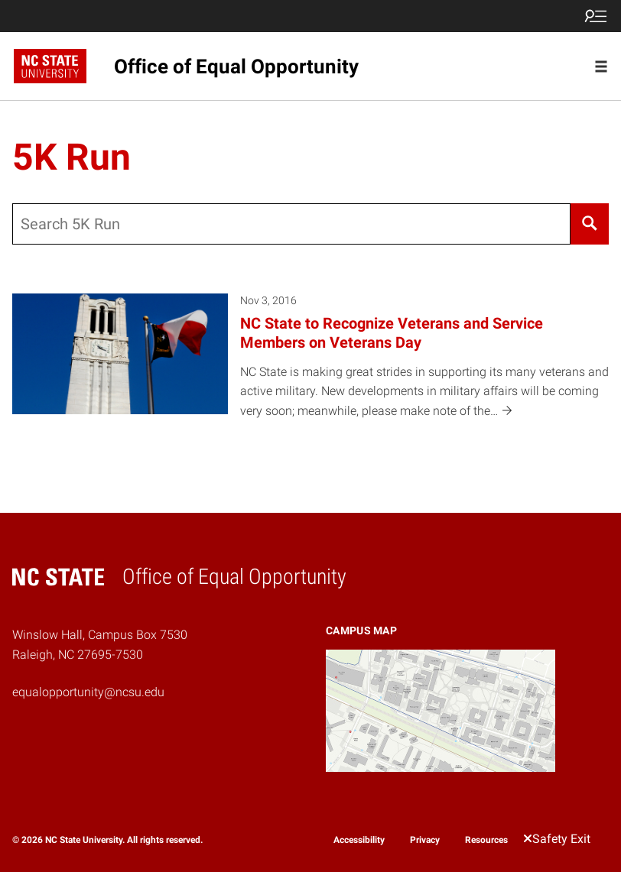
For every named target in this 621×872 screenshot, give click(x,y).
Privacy (425, 840)
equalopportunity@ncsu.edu (88, 692)
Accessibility (359, 840)
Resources (486, 840)
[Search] (590, 224)
